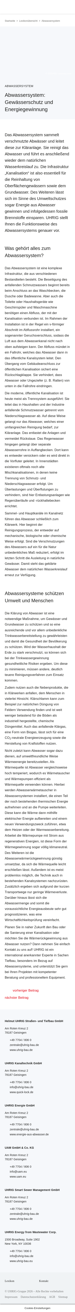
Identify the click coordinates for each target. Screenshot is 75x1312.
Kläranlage (12, 433)
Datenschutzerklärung (33, 1296)
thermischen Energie (53, 801)
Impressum (11, 1296)
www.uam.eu (18, 1176)
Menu (65, 6)
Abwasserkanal (36, 341)
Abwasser (49, 352)
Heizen (17, 829)
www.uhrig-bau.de (21, 1050)
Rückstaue (27, 438)
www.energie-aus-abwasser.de (29, 1134)
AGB (52, 1296)
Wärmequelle (14, 767)
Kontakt (44, 1281)
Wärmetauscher (58, 773)
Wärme (32, 813)
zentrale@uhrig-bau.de (24, 1045)
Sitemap (63, 1296)
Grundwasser (14, 624)
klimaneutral (58, 847)
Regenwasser (54, 438)
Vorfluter (16, 461)
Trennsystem (37, 398)
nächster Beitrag (16, 997)
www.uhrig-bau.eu (21, 1261)
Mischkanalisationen (19, 472)
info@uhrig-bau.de (21, 1087)
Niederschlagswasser (20, 416)
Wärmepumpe (32, 835)
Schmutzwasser (32, 410)
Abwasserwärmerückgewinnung (28, 858)
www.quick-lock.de (21, 1092)
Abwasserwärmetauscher (34, 790)
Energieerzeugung (38, 737)
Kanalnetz (56, 513)
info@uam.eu (18, 1171)
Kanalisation (14, 318)
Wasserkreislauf (55, 569)
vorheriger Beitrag (26, 990)
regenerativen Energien (22, 841)
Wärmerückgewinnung (45, 938)
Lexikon (9, 1281)
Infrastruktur (13, 273)
